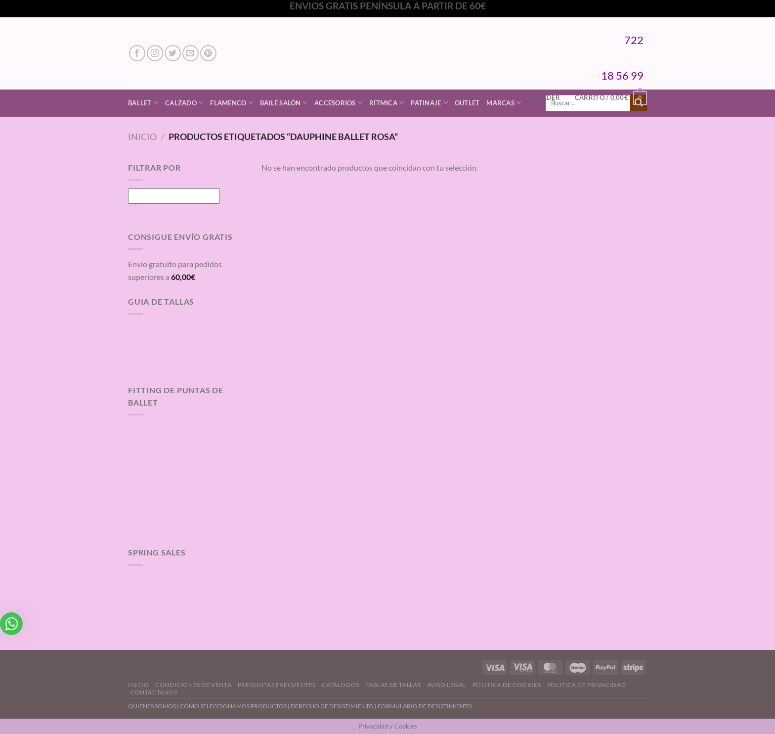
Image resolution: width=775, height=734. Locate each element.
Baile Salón (283, 102)
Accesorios (338, 102)
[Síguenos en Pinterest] (208, 53)
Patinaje (429, 102)
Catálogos (340, 684)
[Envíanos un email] (190, 53)
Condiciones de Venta (193, 684)
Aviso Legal (447, 684)
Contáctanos (153, 692)
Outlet (467, 103)
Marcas (503, 102)
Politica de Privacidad (586, 684)
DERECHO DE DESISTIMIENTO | (334, 706)
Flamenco (231, 102)
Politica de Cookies (507, 684)
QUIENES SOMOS (152, 706)
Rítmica (386, 102)
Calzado (184, 102)
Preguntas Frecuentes (277, 684)
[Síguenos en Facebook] (137, 53)
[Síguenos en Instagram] (155, 53)
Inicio (142, 136)
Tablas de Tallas (393, 684)
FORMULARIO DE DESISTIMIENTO (425, 706)
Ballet (143, 102)
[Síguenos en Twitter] (173, 53)
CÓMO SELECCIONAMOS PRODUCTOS (233, 706)
